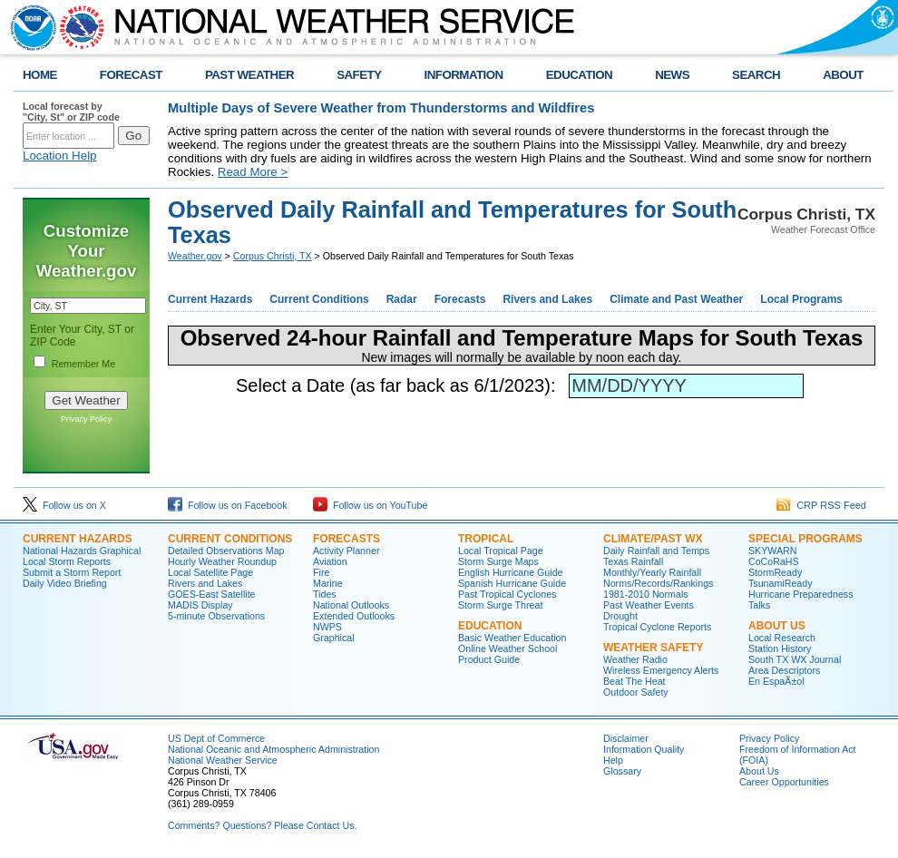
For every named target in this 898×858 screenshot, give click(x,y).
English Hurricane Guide (510, 572)
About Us (759, 770)
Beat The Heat (634, 681)
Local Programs (801, 299)
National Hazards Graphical (82, 550)
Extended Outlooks (354, 615)
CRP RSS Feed (821, 505)
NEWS (672, 75)
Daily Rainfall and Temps (656, 550)
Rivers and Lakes (547, 299)
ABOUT (843, 75)
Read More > (253, 172)
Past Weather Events (648, 605)
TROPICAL (485, 538)
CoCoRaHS (773, 561)
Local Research (781, 637)
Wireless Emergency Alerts (660, 670)
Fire (321, 572)
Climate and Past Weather (676, 299)
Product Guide (489, 659)
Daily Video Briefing (65, 583)
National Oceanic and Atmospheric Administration (273, 749)
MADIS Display (200, 605)
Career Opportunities (784, 781)
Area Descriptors (784, 670)
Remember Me (83, 363)
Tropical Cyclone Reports (657, 626)
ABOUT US (776, 625)
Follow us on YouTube (370, 505)
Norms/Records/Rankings (658, 583)
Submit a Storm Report (72, 572)
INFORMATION (464, 75)
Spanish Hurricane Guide (512, 583)
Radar (401, 299)
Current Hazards (210, 299)
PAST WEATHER (249, 75)
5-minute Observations (216, 615)
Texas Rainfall (633, 561)
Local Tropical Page (500, 550)
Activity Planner (346, 550)
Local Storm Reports (67, 561)
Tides (325, 594)
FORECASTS (346, 538)
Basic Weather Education (512, 637)
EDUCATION (579, 75)
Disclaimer (626, 738)
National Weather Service (223, 760)
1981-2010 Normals (645, 594)
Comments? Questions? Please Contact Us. (262, 825)
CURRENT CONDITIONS (230, 538)
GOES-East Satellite (212, 594)
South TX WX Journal (794, 659)
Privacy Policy (86, 419)
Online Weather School (507, 648)
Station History (779, 648)
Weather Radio (635, 659)
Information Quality (643, 749)
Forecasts (460, 299)
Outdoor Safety (636, 692)
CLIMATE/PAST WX (653, 538)
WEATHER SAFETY (653, 647)
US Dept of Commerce (216, 738)
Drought (620, 615)
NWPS (327, 626)
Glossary (622, 770)
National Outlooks (351, 605)
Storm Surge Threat (500, 605)
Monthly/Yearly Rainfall (652, 572)
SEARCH (756, 75)
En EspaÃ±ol (776, 681)
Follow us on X (64, 505)
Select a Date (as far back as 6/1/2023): (401, 385)
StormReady (775, 572)
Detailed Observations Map (226, 550)
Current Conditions (318, 299)
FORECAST (131, 75)
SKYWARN (772, 550)
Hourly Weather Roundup (222, 561)
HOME (40, 75)
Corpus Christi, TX (272, 255)
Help (613, 760)
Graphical (334, 637)
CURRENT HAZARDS (77, 538)
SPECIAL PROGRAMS (805, 538)
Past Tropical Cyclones (507, 594)
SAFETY (359, 75)
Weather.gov (195, 255)
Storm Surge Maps (498, 561)
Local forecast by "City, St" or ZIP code (71, 111)
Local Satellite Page (210, 572)
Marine (328, 583)
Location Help (60, 155)
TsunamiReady (780, 583)
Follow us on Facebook (228, 505)
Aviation (330, 561)
